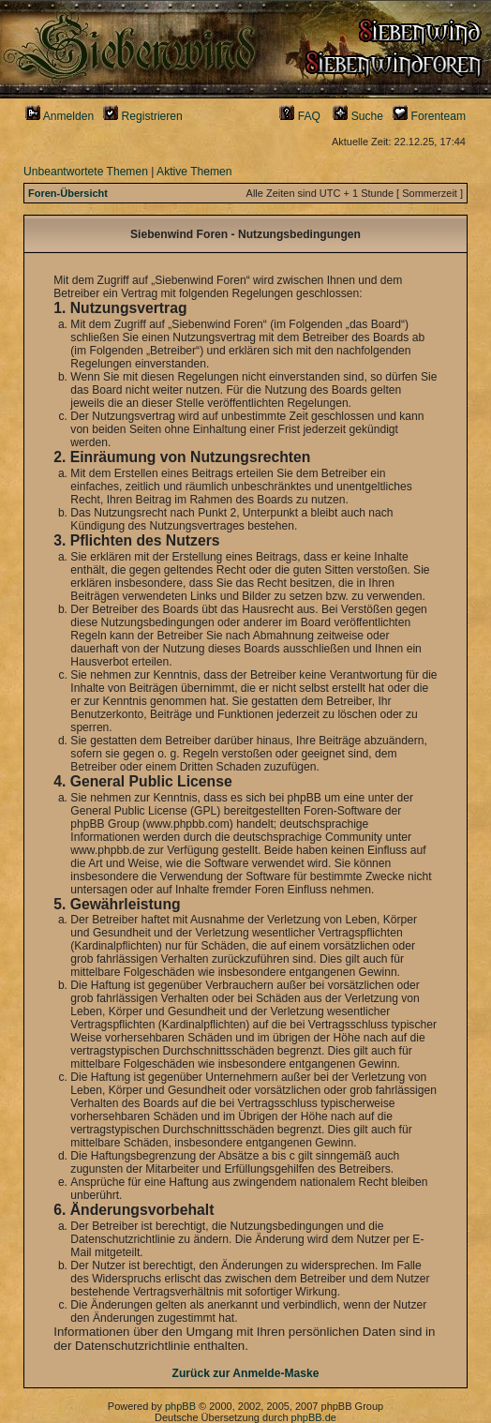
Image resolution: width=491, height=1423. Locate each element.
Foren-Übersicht (68, 193)
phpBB (180, 1406)
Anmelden (59, 116)
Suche (358, 116)
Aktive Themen (193, 171)
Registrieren (143, 116)
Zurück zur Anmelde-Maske (246, 1373)
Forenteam (429, 116)
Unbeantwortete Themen (85, 171)
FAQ (299, 116)
